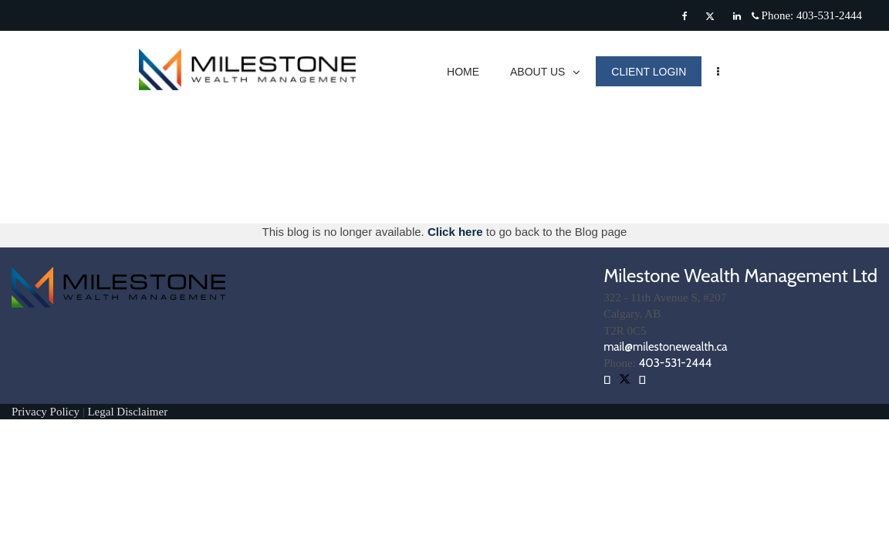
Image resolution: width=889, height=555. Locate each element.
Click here (457, 231)
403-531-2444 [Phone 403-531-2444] (829, 15)
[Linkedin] (737, 16)
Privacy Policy (47, 411)
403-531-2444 (675, 363)
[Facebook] (684, 16)
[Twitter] (710, 16)
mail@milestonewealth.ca (665, 347)
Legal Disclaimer (127, 411)
